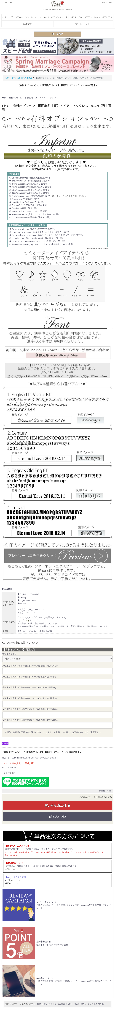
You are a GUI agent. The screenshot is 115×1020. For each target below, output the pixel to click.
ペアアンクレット (92, 17)
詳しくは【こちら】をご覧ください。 (69, 196)
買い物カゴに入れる (57, 805)
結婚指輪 (27, 23)
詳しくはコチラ (14, 869)
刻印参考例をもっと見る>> (97, 248)
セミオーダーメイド (40, 17)
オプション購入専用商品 (21, 78)
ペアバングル (76, 17)
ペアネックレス (22, 17)
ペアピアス (107, 17)
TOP (6, 78)
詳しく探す (57, 34)
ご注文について (13, 880)
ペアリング (8, 17)
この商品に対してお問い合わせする (95, 797)
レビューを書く (9, 773)
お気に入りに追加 (57, 816)
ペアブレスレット (59, 17)
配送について (12, 883)
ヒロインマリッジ (83, 23)
